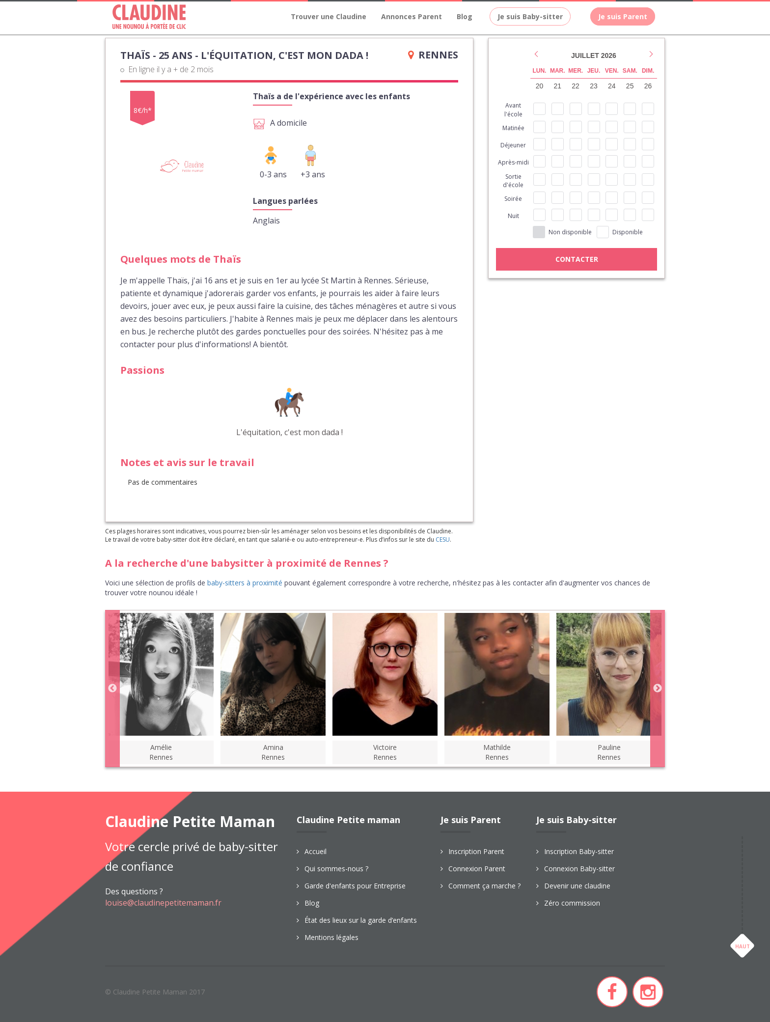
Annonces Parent (411, 16)
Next (657, 688)
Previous (112, 688)
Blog (464, 16)
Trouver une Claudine (328, 16)
